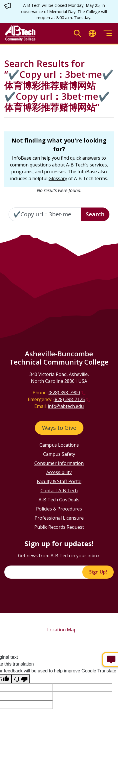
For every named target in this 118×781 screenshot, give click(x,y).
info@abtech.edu (66, 406)
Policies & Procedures (59, 509)
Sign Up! (98, 572)
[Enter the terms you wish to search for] (45, 214)
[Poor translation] (21, 678)
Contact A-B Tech (59, 490)
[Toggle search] (77, 33)
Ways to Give (59, 428)
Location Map (62, 630)
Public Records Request (59, 527)
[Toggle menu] (108, 33)
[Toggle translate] (92, 33)
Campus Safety (59, 454)
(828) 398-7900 (64, 392)
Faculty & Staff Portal (59, 481)
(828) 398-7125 (69, 399)
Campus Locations (59, 445)
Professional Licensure (59, 518)
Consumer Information (59, 463)
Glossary (58, 178)
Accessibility (59, 472)
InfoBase (21, 158)
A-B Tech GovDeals (59, 500)
